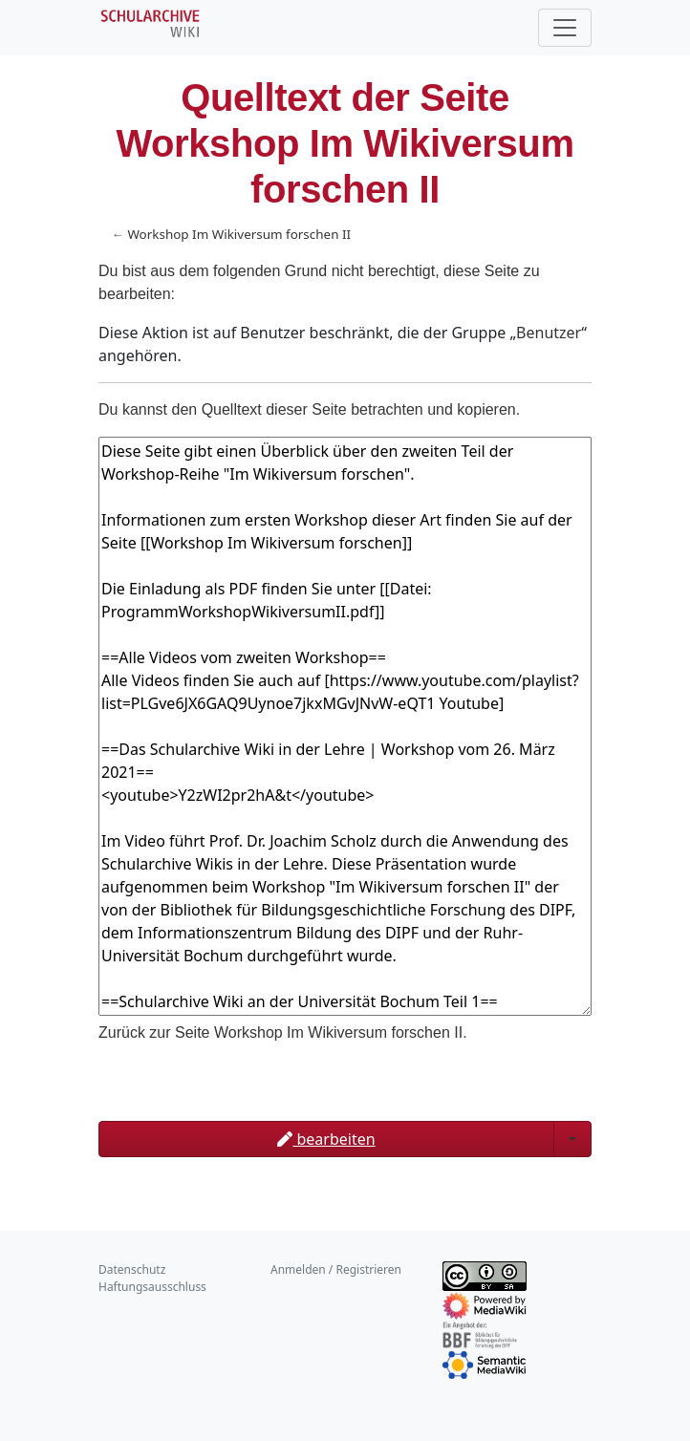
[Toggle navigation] (565, 28)
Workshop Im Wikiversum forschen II (239, 234)
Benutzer (548, 332)
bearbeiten (326, 1139)
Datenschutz (131, 1269)
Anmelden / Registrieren (335, 1269)
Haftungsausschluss (152, 1287)
